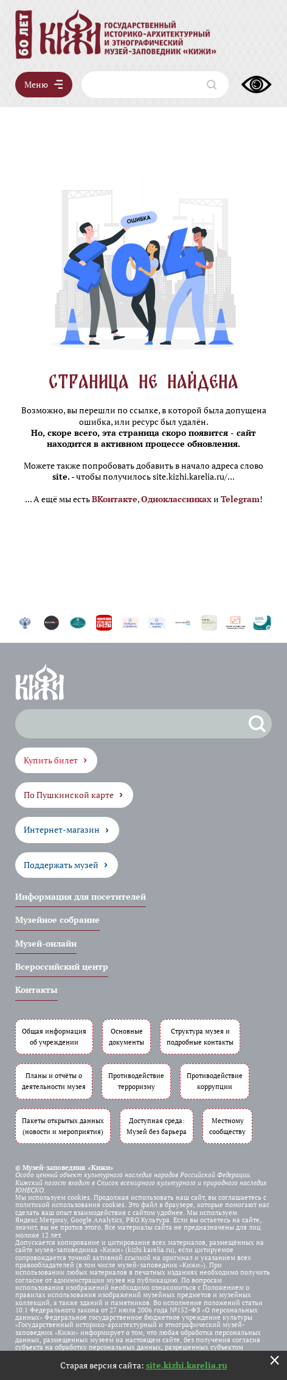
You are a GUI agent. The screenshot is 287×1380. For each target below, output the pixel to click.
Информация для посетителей (80, 896)
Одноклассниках (176, 499)
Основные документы (126, 1036)
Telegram (240, 499)
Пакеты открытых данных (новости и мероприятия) (63, 1126)
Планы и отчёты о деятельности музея (54, 1081)
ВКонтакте (114, 499)
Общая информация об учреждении (54, 1036)
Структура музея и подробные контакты (200, 1036)
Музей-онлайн (46, 943)
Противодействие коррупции (215, 1081)
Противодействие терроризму (136, 1081)
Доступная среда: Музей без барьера (156, 1126)
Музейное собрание (57, 919)
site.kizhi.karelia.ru (186, 1365)
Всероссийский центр (61, 966)
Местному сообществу (227, 1126)
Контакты (36, 989)
